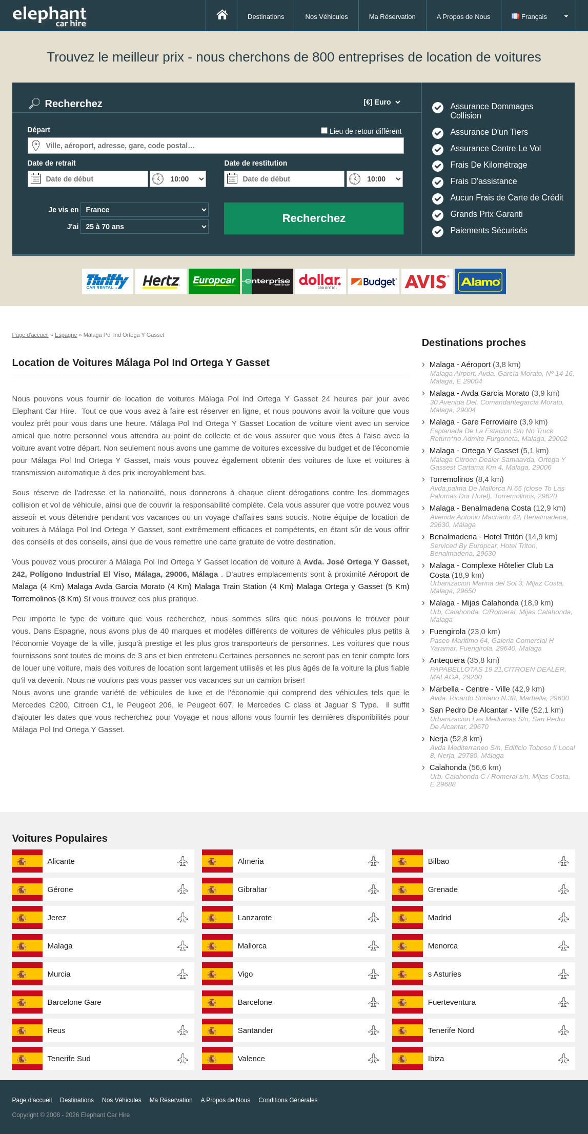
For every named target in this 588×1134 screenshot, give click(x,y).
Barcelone (255, 1002)
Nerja (439, 738)
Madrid (440, 917)
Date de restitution (255, 163)
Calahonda (448, 767)
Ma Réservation (392, 17)
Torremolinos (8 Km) (47, 598)
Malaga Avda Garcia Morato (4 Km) (129, 586)
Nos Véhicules (327, 17)
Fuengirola (448, 631)
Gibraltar (253, 889)
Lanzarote (255, 917)
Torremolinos (452, 479)
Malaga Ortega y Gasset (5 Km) (353, 586)
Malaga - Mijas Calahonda (474, 602)
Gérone (60, 889)
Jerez (57, 917)
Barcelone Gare (75, 1002)
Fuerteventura (452, 1002)
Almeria (251, 861)
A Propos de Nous (464, 17)
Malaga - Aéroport (460, 364)
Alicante (61, 861)
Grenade (443, 889)
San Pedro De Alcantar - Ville (479, 709)
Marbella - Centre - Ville (470, 688)
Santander (255, 1030)
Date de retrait (52, 163)
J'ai (73, 226)
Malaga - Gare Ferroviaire (474, 421)
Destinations (266, 17)
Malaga (60, 945)
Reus (57, 1030)
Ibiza (436, 1058)
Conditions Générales (287, 1100)
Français (529, 17)
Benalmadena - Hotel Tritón (476, 536)
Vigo (245, 973)
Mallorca (252, 945)
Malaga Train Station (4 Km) (244, 586)
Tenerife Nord (451, 1030)
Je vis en (63, 210)
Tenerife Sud (69, 1058)
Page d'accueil (32, 1100)
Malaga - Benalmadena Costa (480, 507)
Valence (251, 1058)
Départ (39, 130)
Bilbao (439, 861)
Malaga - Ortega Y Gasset (474, 450)
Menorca (443, 945)
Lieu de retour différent (366, 131)
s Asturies (444, 973)
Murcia (59, 973)
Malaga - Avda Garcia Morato (480, 393)
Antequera (447, 660)
